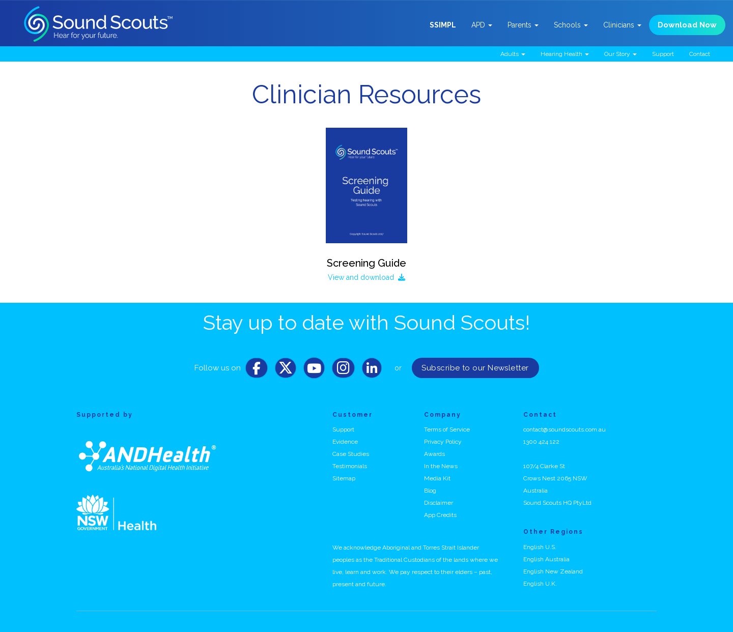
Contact (699, 54)
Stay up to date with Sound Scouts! (366, 322)
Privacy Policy (443, 441)
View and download (366, 277)
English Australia (546, 559)
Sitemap (343, 478)
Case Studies (350, 453)
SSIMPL (443, 25)
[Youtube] (314, 370)
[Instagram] (343, 370)
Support (663, 54)
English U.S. (539, 547)
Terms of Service (447, 429)
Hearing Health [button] (565, 54)
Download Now (687, 25)
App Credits (440, 515)
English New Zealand (553, 571)
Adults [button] (512, 54)
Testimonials (349, 466)
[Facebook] (256, 370)
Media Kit (437, 478)
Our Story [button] (620, 54)
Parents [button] (523, 25)
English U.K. (540, 583)
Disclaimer (438, 502)
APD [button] (481, 25)
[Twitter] (285, 370)
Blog (430, 490)
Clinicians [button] (622, 25)
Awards (434, 453)
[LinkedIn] (371, 370)
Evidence (345, 441)
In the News (441, 466)
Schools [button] (571, 25)
